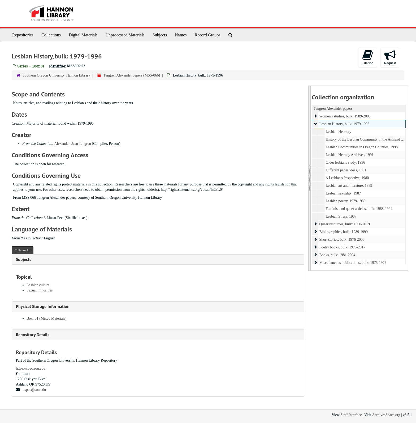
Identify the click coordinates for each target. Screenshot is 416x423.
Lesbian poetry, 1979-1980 (345, 201)
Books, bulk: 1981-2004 (337, 255)
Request (390, 57)
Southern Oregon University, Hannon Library (56, 75)
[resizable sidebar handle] (310, 178)
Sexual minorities (40, 290)
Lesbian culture (38, 285)
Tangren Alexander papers (333, 109)
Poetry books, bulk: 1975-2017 (342, 247)
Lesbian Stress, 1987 (341, 216)
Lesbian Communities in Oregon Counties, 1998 (361, 147)
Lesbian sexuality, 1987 (343, 193)
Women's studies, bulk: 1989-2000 (345, 116)
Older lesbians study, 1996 (345, 162)
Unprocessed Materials (125, 35)
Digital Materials (83, 35)
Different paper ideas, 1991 (346, 170)
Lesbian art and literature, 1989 (349, 186)
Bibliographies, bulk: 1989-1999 (343, 232)
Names (181, 35)
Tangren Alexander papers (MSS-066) (131, 75)
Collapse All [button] (23, 250)
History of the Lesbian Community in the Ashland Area (367, 139)
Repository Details (32, 334)
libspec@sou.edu (33, 390)
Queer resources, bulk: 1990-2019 (344, 224)
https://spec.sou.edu (30, 368)
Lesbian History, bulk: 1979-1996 (344, 124)
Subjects (160, 35)
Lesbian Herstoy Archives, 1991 (349, 155)
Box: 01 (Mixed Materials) (46, 318)
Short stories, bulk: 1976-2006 (341, 240)
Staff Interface (351, 415)
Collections (51, 35)
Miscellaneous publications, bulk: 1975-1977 (352, 263)
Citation (368, 57)
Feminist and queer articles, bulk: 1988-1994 (359, 209)
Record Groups (207, 35)
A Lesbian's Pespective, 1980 (347, 178)
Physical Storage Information (43, 306)
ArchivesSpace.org (386, 415)
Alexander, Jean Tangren (72, 144)
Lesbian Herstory (338, 132)
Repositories (22, 35)
